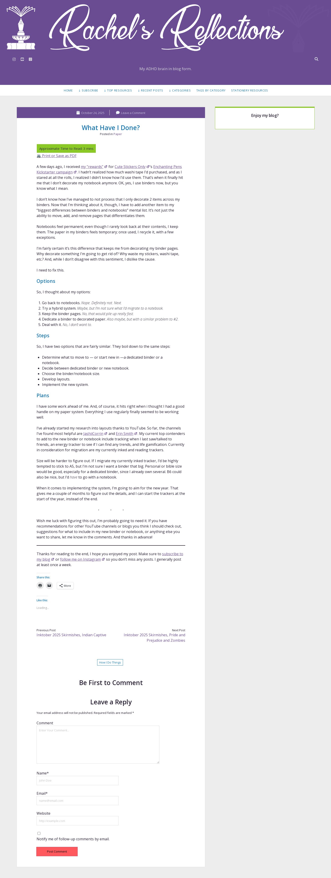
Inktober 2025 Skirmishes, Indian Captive (71, 634)
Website (43, 813)
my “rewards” (94, 166)
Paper (118, 134)
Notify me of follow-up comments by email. (73, 838)
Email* (42, 793)
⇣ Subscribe (88, 90)
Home (68, 90)
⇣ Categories (180, 90)
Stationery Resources (249, 90)
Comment (45, 722)
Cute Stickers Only (132, 166)
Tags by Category (211, 90)
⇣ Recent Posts (150, 90)
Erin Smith (127, 433)
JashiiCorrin (95, 433)
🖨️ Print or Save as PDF (57, 155)
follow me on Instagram (82, 559)
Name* (43, 773)
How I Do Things (110, 662)
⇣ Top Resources (118, 90)
